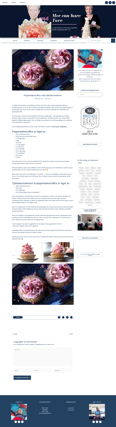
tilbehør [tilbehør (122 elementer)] (97, 202)
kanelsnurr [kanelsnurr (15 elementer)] (97, 183)
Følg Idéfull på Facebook (90, 144)
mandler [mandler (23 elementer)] (97, 189)
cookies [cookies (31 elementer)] (98, 170)
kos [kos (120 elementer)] (90, 186)
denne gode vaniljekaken (59, 126)
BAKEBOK (27, 41)
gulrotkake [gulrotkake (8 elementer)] (85, 178)
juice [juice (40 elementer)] (80, 183)
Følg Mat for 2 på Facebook (90, 238)
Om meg (5, 2)
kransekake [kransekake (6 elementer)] (97, 186)
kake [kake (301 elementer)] (90, 183)
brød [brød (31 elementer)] (87, 170)
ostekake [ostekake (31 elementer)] (96, 191)
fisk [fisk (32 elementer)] (84, 175)
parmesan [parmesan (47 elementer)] (83, 194)
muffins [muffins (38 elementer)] (83, 191)
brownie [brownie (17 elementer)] (81, 170)
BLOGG (15, 40)
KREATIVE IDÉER (69, 41)
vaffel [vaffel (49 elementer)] (90, 205)
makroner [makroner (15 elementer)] (89, 189)
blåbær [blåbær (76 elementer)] (93, 167)
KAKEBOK (40, 41)
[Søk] (113, 41)
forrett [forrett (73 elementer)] (89, 175)
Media (14, 2)
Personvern (71, 410)
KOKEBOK (54, 41)
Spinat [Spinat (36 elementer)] (81, 202)
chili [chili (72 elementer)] (92, 170)
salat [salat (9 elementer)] (81, 199)
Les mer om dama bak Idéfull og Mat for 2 (90, 210)
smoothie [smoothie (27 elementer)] (96, 199)
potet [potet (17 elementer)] (88, 197)
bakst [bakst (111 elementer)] (87, 167)
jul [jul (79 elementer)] (85, 183)
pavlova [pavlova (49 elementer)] (96, 194)
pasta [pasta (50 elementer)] (90, 194)
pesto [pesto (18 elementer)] (83, 197)
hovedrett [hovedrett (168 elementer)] (83, 181)
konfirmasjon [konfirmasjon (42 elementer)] (83, 186)
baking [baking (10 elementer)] (81, 167)
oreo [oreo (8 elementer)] (89, 191)
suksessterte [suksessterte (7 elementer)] (89, 202)
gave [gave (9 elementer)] (95, 175)
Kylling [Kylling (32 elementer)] (82, 189)
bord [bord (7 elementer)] (99, 167)
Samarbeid (71, 408)
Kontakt (22, 2)
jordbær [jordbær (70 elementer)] (97, 181)
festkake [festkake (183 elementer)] (97, 173)
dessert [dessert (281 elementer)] (82, 173)
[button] (18, 317)
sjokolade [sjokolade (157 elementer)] (89, 199)
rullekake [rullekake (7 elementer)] (95, 197)
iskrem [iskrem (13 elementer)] (90, 181)
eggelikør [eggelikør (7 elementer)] (90, 173)
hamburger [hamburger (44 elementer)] (94, 178)
